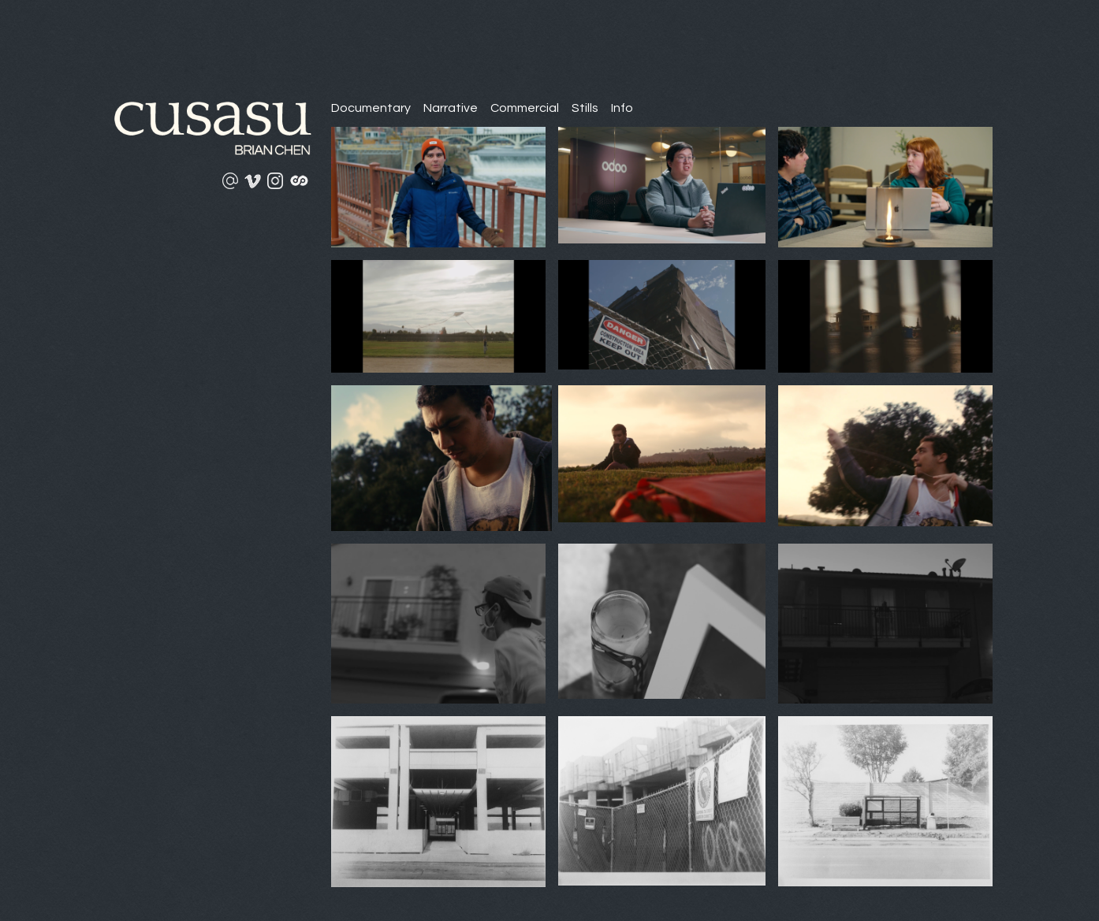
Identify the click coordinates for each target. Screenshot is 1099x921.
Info (622, 108)
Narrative (450, 108)
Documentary (371, 108)
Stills (585, 108)
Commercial (524, 108)
